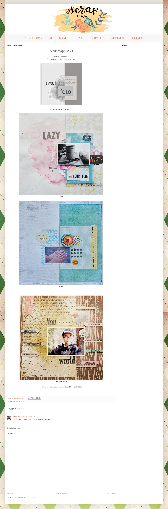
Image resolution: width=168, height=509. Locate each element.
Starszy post (111, 493)
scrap (22, 401)
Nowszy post (11, 493)
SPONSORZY (98, 38)
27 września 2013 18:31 (28, 416)
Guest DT (64, 38)
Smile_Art (16, 416)
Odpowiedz (17, 423)
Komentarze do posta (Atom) (25, 497)
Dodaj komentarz (13, 428)
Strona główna (34, 38)
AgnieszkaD (16, 401)
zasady (81, 38)
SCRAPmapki (117, 38)
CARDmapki (137, 38)
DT (50, 38)
